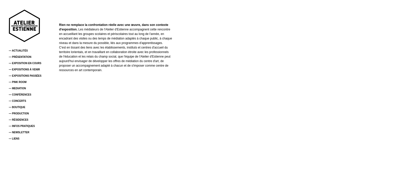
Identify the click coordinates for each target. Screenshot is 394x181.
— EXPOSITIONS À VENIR (24, 69)
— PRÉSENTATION (20, 57)
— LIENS (14, 138)
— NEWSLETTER (19, 132)
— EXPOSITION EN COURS (25, 63)
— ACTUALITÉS (18, 50)
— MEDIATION (17, 88)
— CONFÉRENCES (20, 94)
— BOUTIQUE (17, 107)
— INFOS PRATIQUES (22, 126)
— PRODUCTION (19, 113)
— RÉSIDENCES (18, 119)
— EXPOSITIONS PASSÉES (25, 75)
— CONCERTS (17, 101)
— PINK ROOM (18, 82)
